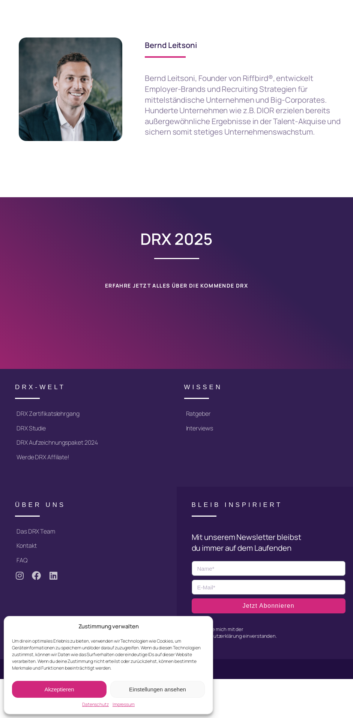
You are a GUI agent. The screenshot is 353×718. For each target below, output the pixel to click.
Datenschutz (95, 705)
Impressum (124, 705)
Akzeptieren (59, 689)
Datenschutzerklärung (217, 636)
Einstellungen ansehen (157, 689)
